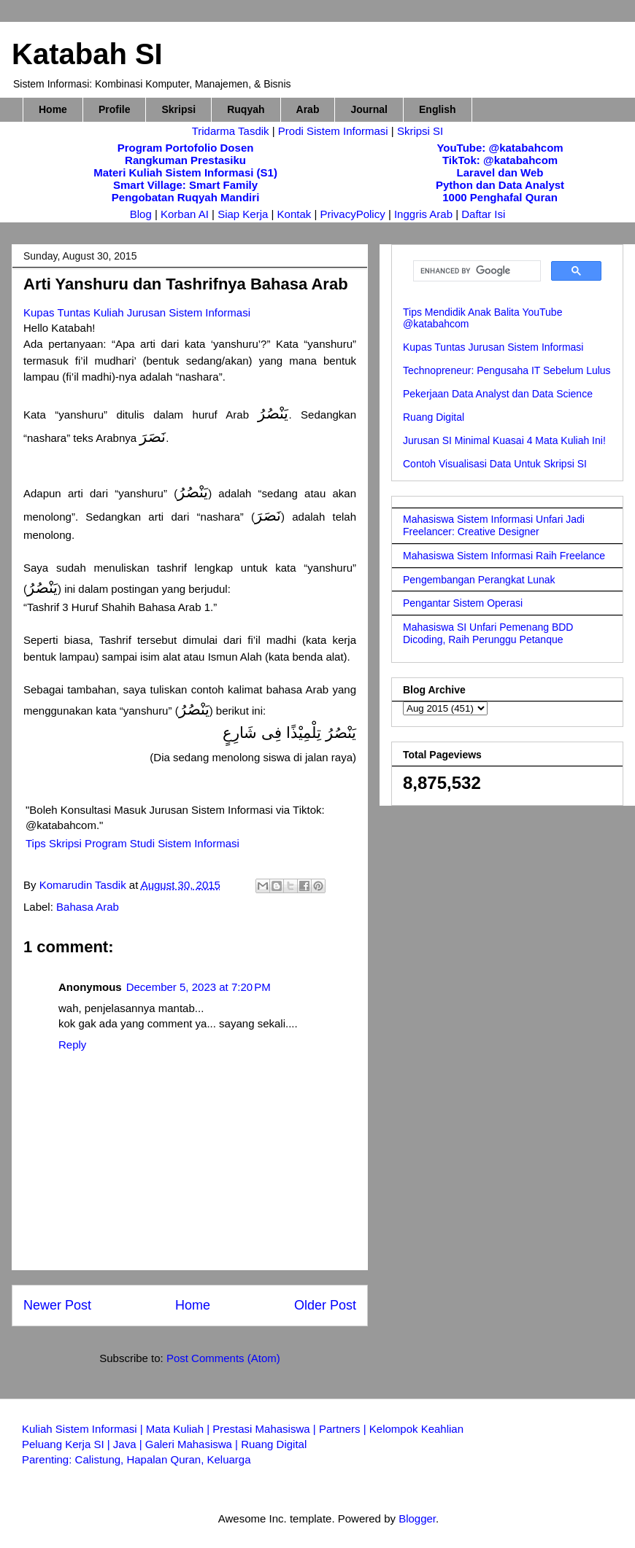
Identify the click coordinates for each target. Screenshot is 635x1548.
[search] (475, 271)
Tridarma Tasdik (232, 131)
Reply (72, 1044)
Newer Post (57, 1305)
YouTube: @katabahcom (499, 147)
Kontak (294, 214)
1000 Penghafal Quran (500, 197)
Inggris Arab (424, 214)
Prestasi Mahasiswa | (265, 1429)
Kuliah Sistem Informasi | (84, 1429)
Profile (115, 109)
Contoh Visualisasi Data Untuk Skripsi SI (495, 464)
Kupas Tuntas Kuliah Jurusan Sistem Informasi (136, 312)
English (437, 109)
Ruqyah (245, 109)
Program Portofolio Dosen (186, 147)
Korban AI (185, 214)
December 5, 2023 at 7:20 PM (198, 987)
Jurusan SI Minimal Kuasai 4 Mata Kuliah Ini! (504, 440)
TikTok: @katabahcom (500, 160)
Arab (308, 109)
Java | (129, 1444)
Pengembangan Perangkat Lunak (479, 580)
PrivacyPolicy (354, 214)
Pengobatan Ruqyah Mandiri (186, 197)
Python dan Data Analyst (500, 185)
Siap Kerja (243, 214)
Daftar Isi (483, 214)
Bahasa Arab (87, 907)
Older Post (325, 1305)
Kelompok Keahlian (416, 1429)
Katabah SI (87, 54)
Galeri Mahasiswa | (193, 1444)
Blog (141, 214)
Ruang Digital (433, 417)
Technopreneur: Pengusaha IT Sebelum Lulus (507, 370)
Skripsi (178, 109)
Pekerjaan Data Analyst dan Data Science (498, 394)
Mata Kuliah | (179, 1429)
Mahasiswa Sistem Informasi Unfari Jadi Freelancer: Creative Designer (494, 525)
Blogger (417, 1518)
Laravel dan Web (500, 172)
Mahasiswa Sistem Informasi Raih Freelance (504, 555)
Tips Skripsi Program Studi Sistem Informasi (132, 843)
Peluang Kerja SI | (67, 1444)
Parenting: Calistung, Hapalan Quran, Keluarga (136, 1459)
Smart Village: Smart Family (185, 185)
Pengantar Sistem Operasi (463, 603)
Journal (369, 109)
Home (53, 109)
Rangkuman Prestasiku (185, 160)
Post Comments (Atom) (223, 1358)
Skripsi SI (420, 131)
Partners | (344, 1429)
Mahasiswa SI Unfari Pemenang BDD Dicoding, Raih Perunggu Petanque (488, 633)
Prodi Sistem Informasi (333, 131)
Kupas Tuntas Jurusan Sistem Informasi (493, 347)
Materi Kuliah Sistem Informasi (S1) (185, 172)
